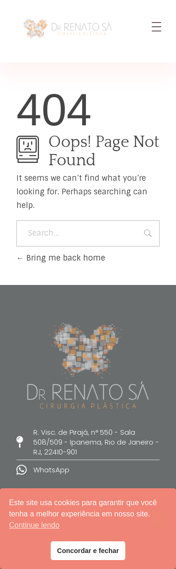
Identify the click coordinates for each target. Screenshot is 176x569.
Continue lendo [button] (34, 525)
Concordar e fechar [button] (88, 550)
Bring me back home (60, 258)
